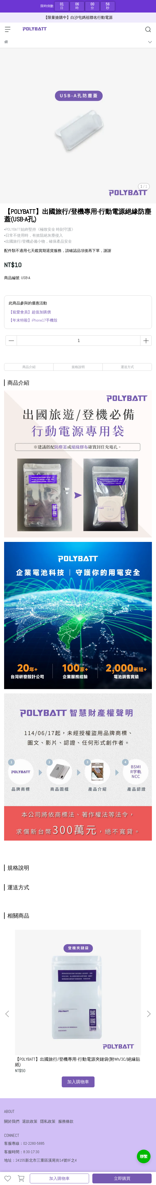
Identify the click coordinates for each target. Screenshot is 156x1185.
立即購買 (122, 1178)
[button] (148, 981)
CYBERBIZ (97, 1164)
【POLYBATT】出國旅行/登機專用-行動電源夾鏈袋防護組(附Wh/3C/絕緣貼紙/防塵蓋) (109, 996)
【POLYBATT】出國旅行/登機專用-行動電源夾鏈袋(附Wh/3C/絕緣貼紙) (44, 996)
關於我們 (11, 1056)
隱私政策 (47, 1056)
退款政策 (29, 1056)
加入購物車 (59, 1178)
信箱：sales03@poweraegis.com (30, 1117)
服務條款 (65, 1056)
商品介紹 (29, 367)
